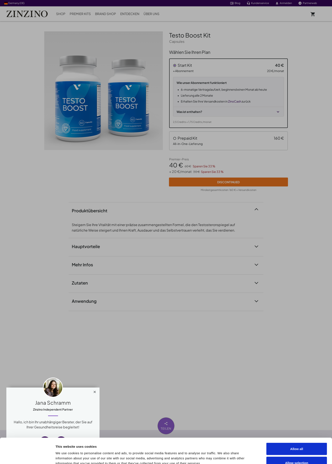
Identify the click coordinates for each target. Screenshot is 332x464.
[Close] (94, 391)
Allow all (296, 425)
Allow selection (296, 439)
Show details (239, 453)
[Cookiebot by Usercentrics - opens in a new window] (27, 456)
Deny (297, 452)
